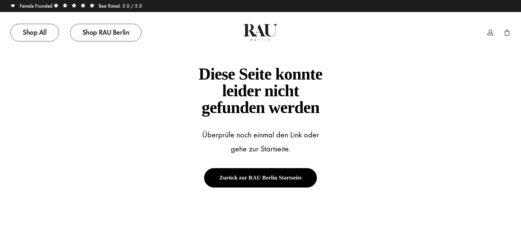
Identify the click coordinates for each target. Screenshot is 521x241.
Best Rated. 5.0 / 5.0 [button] (98, 6)
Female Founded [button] (32, 6)
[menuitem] (37, 32)
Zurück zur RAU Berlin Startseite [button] (260, 177)
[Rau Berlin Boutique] (260, 32)
